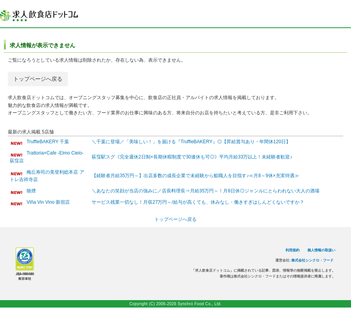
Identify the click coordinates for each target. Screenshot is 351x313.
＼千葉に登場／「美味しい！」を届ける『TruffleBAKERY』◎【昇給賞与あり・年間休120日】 (191, 141)
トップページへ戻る (37, 79)
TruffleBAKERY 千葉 (48, 141)
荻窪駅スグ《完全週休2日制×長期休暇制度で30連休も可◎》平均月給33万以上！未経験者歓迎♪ (192, 157)
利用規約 (292, 250)
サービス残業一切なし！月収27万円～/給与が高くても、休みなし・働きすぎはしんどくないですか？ (198, 202)
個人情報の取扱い (321, 250)
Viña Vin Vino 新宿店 (48, 202)
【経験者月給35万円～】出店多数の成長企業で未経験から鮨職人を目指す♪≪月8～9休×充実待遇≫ (195, 175)
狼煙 (31, 191)
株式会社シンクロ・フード (312, 260)
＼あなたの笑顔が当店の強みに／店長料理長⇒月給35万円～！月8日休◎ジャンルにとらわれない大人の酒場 (205, 191)
